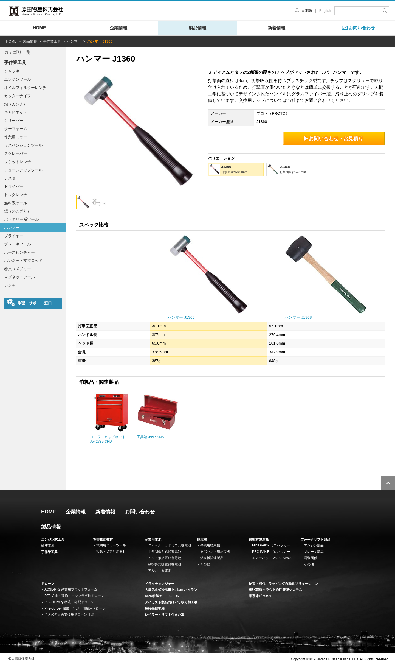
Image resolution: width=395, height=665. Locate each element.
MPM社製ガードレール (162, 596)
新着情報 (276, 28)
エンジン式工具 (52, 539)
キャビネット (15, 112)
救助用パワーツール (111, 545)
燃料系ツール (15, 203)
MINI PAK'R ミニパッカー (271, 545)
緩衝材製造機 (259, 539)
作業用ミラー (15, 137)
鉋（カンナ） (15, 104)
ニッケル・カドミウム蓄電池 (169, 545)
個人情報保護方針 (21, 659)
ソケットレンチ (17, 162)
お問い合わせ (362, 28)
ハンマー (74, 41)
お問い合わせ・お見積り (333, 138)
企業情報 (118, 28)
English (325, 11)
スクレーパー (15, 153)
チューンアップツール (23, 170)
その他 (205, 564)
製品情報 (197, 28)
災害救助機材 (103, 539)
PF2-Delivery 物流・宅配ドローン (69, 602)
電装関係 (310, 558)
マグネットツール (19, 277)
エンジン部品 (314, 545)
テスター (11, 178)
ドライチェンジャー (159, 584)
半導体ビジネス (260, 596)
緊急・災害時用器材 (111, 552)
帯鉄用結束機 (210, 545)
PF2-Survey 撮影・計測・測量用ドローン (75, 608)
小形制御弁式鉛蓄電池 (164, 552)
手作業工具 (52, 41)
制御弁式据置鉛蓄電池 (164, 564)
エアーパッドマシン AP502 (272, 558)
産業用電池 (153, 539)
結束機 (202, 539)
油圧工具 (47, 546)
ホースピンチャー (19, 252)
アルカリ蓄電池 (159, 570)
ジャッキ (11, 71)
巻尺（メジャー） (19, 269)
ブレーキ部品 (314, 552)
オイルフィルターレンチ (25, 87)
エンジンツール (17, 79)
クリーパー (13, 120)
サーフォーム (15, 129)
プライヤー (13, 236)
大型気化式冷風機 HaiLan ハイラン (171, 590)
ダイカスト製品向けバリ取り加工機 (171, 602)
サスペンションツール (23, 145)
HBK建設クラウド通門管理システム (275, 590)
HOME (39, 28)
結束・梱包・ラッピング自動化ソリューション (283, 584)
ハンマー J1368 (298, 317)
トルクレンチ (15, 194)
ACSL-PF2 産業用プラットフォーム (70, 589)
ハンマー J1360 (181, 317)
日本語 (306, 11)
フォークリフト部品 (315, 539)
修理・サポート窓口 (29, 302)
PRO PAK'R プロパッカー (271, 552)
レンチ (10, 285)
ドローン (47, 584)
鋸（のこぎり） (17, 211)
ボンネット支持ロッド (23, 260)
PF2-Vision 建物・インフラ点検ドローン (74, 596)
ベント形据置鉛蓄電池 (164, 558)
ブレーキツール (17, 244)
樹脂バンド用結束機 (215, 552)
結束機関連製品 (211, 558)
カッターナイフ (17, 96)
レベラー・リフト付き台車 (164, 615)
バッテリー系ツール (21, 219)
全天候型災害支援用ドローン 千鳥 (69, 614)
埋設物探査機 (155, 609)
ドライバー (13, 186)
